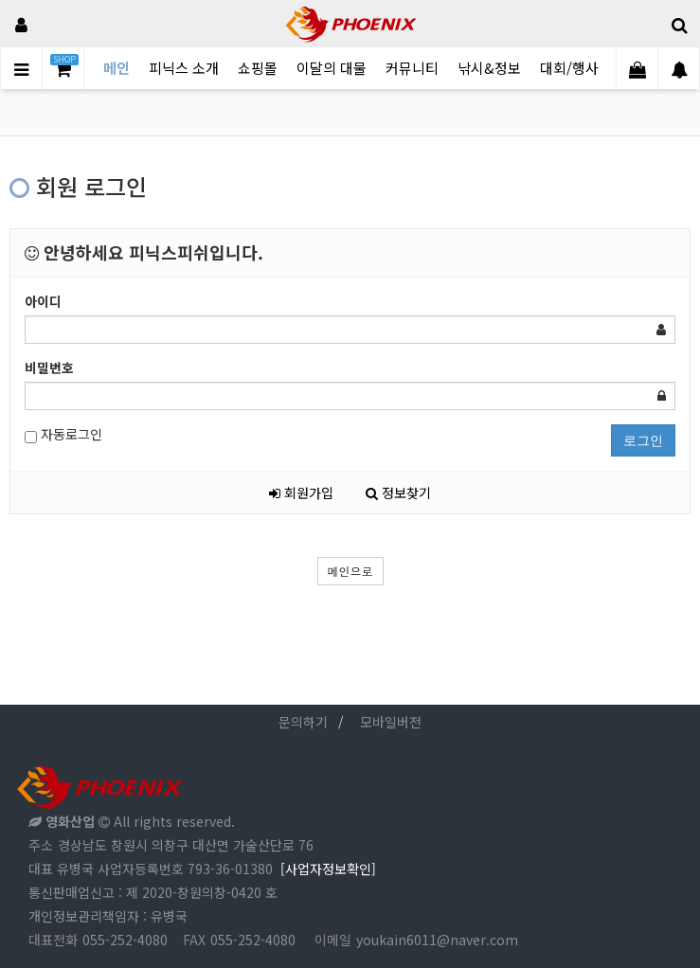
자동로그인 (63, 434)
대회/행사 (569, 68)
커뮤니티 (412, 68)
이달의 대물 (331, 68)
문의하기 (303, 721)
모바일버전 (391, 721)
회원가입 (301, 492)
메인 (116, 68)
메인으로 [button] (350, 571)
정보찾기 (398, 492)
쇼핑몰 (258, 68)
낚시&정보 (489, 68)
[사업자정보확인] (328, 868)
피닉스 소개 (184, 68)
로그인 (643, 440)
